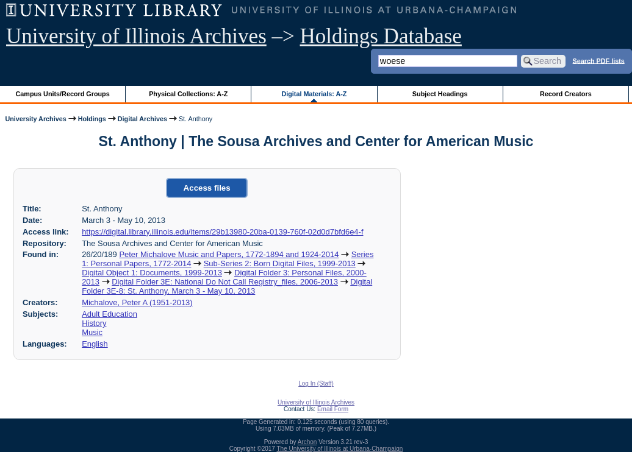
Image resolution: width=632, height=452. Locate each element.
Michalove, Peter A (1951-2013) (137, 302)
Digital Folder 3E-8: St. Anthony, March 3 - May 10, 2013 (227, 286)
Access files (207, 187)
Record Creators (566, 93)
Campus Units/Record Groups (63, 93)
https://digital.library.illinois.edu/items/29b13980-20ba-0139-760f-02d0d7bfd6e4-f (222, 231)
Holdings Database (381, 36)
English (94, 343)
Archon (307, 442)
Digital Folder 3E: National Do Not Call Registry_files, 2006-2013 (225, 281)
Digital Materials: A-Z (314, 93)
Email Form (332, 409)
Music (92, 332)
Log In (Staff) (316, 383)
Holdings (92, 118)
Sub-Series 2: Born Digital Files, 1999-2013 (280, 263)
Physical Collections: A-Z (188, 93)
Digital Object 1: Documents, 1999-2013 (152, 272)
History (94, 323)
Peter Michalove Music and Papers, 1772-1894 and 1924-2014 (229, 254)
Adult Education (109, 314)
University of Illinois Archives (136, 36)
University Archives (35, 118)
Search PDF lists (599, 60)
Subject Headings (440, 93)
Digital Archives (142, 118)
